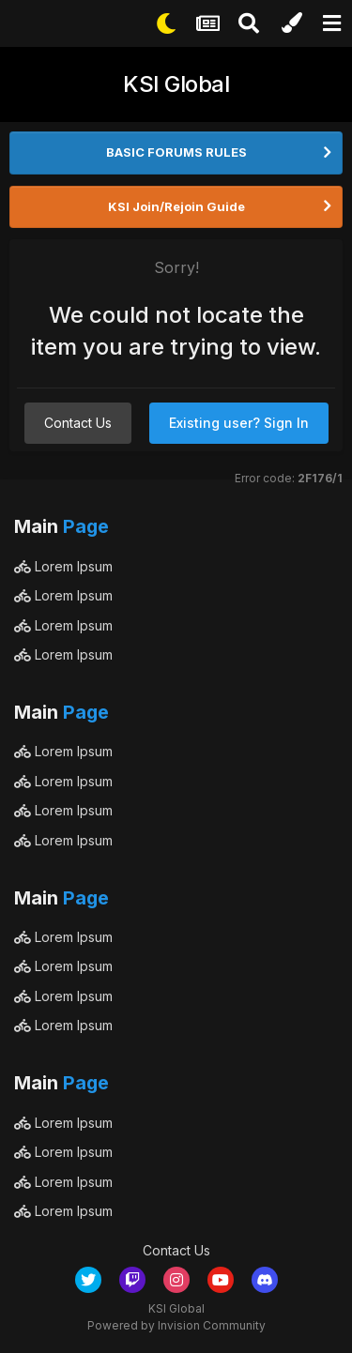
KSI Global (176, 84)
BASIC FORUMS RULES (176, 152)
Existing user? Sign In (239, 423)
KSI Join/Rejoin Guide (176, 206)
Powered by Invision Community (176, 1325)
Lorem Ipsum (63, 566)
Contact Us (78, 423)
